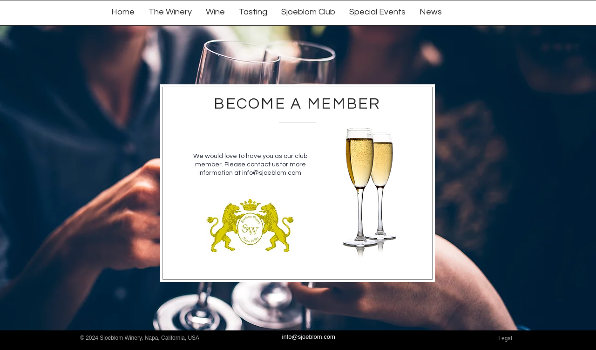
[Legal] (505, 339)
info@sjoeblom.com (271, 173)
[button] (215, 11)
